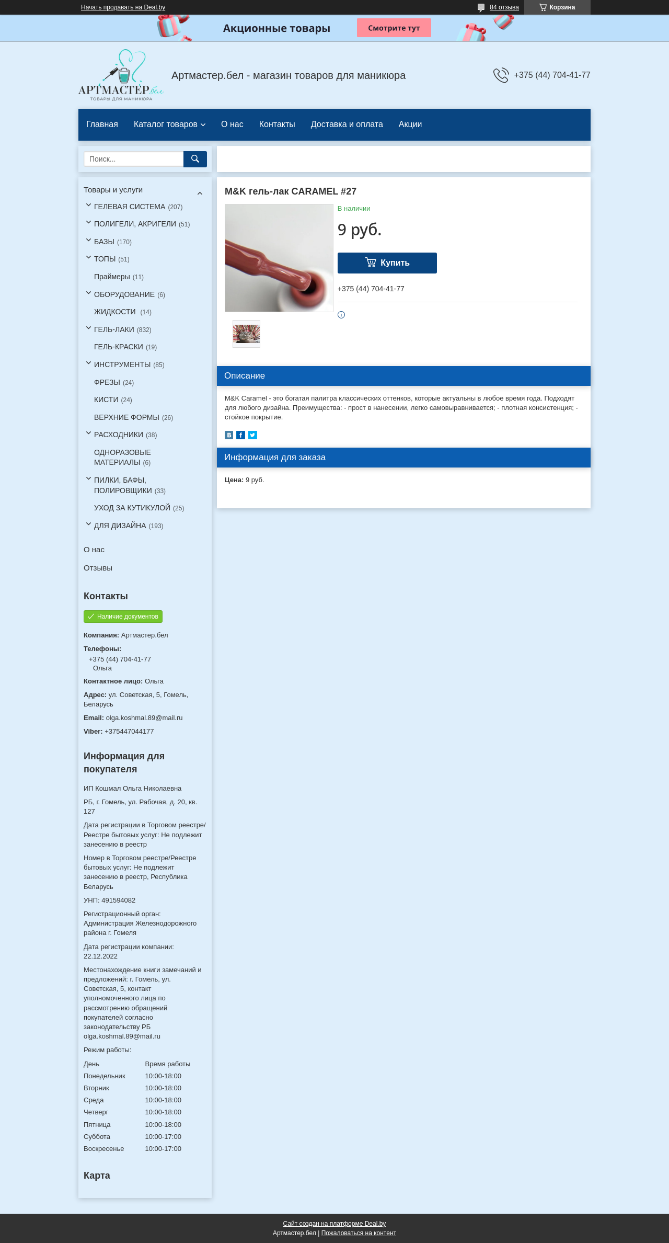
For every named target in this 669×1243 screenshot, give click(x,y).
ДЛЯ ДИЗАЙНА (120, 525)
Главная (102, 124)
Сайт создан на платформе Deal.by (334, 1223)
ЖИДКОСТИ (116, 311)
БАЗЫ (104, 241)
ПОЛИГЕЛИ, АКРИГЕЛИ (135, 224)
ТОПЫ (105, 259)
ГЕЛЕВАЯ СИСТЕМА (129, 206)
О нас (232, 124)
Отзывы (98, 567)
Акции (410, 124)
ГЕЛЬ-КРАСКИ (118, 347)
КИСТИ (106, 399)
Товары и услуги (113, 189)
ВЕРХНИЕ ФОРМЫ (126, 417)
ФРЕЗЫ (107, 382)
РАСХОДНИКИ (118, 434)
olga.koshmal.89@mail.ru (144, 718)
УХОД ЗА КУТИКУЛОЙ (132, 508)
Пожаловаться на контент (358, 1233)
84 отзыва (504, 7)
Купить (395, 262)
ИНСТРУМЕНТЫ (122, 364)
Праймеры (112, 276)
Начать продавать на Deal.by (123, 7)
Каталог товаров (166, 124)
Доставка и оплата (347, 124)
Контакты (277, 124)
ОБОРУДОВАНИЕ (124, 294)
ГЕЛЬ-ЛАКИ (114, 329)
